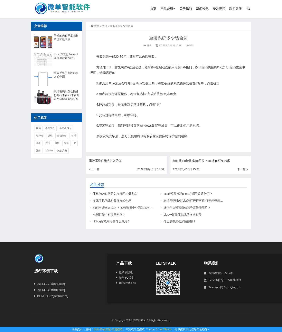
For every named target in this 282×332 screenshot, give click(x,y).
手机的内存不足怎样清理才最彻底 (115, 193)
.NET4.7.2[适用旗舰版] (51, 283)
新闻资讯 (202, 8)
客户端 (39, 135)
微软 (50, 135)
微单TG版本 (126, 277)
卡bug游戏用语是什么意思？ (111, 221)
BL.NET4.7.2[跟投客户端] (52, 296)
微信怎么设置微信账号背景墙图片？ (187, 207)
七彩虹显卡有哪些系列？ (109, 214)
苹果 (73, 135)
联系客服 (235, 8)
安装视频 (219, 8)
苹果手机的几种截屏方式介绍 (112, 200)
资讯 (104, 26)
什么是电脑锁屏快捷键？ (180, 221)
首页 (153, 8)
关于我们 (185, 8)
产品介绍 (166, 8)
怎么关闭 (62, 150)
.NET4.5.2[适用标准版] (51, 290)
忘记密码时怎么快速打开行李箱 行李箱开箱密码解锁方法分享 (204, 200)
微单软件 (50, 128)
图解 (38, 150)
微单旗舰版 (126, 272)
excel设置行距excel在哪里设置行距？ (188, 193)
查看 (38, 143)
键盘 (66, 143)
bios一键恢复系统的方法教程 (182, 214)
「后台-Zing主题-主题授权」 (108, 329)
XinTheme (165, 329)
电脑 (38, 128)
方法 (47, 143)
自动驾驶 (62, 135)
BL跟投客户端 (127, 282)
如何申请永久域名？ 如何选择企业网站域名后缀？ (125, 207)
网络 (57, 143)
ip (75, 143)
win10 (49, 150)
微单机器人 (65, 128)
